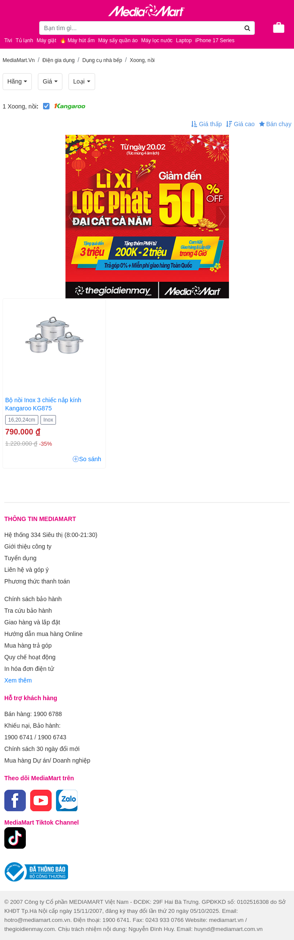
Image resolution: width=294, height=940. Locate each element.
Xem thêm (18, 680)
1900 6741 (18, 737)
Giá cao (240, 124)
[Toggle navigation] (11, 27)
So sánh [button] (86, 459)
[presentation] (71, 217)
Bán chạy (275, 124)
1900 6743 (52, 737)
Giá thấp (206, 124)
